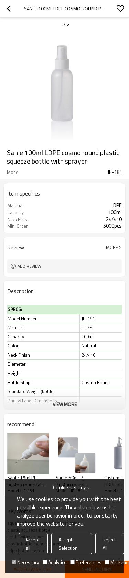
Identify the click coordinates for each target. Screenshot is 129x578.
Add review (29, 266)
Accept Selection (68, 544)
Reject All (109, 544)
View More (65, 404)
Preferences (85, 562)
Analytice (55, 562)
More (112, 247)
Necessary (25, 562)
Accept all (33, 544)
